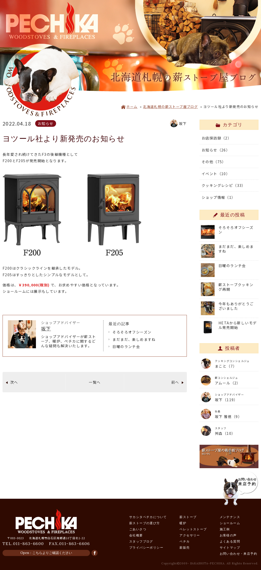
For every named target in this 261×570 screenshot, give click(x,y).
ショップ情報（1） (219, 197)
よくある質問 (230, 541)
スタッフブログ (141, 541)
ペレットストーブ (193, 529)
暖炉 (182, 523)
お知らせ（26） (216, 149)
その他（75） (214, 161)
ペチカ (184, 541)
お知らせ (46, 123)
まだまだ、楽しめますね (133, 339)
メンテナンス (230, 517)
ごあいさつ (137, 529)
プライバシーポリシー (146, 547)
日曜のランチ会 (126, 346)
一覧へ (94, 382)
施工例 (225, 529)
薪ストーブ (188, 517)
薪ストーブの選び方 (144, 523)
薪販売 (184, 547)
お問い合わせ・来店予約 (238, 553)
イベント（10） (216, 173)
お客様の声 (228, 535)
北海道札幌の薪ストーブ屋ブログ (170, 106)
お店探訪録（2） (216, 138)
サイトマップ (230, 547)
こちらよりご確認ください (52, 553)
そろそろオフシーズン (131, 332)
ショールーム (230, 523)
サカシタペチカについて (148, 517)
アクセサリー (189, 535)
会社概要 (136, 535)
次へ (14, 382)
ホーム (129, 106)
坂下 (46, 328)
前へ (175, 382)
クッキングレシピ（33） (224, 185)
